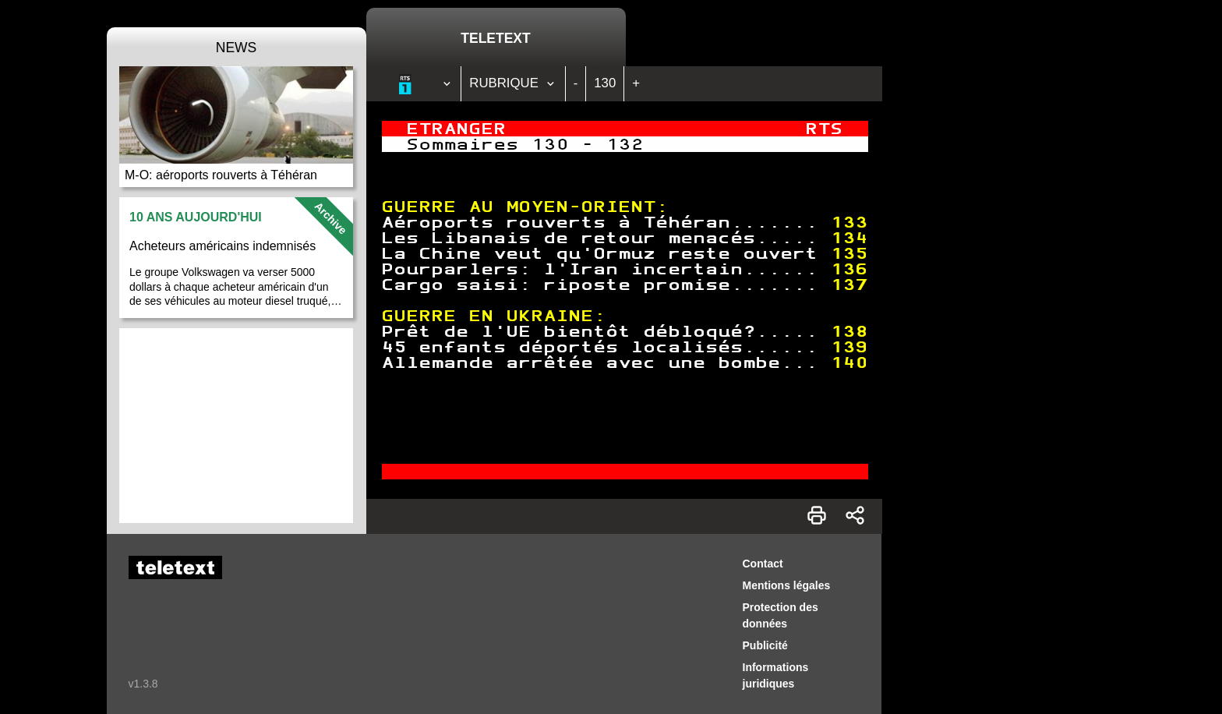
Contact (763, 563)
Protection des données (780, 615)
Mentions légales (787, 585)
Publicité (765, 645)
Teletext (495, 38)
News (236, 47)
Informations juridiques (776, 675)
